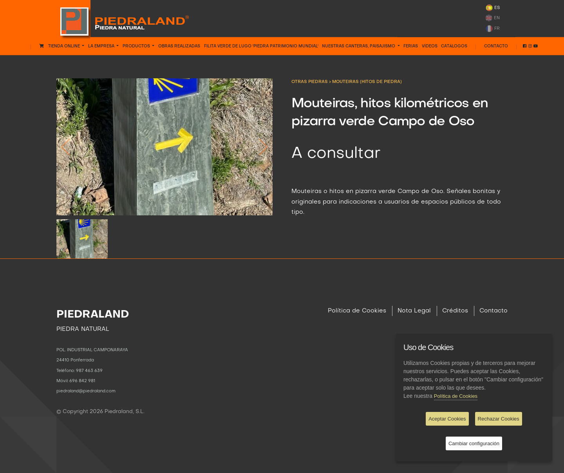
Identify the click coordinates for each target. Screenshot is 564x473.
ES (492, 8)
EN (492, 18)
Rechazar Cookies (498, 419)
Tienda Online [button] (60, 46)
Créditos (455, 311)
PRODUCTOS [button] (137, 46)
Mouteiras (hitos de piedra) (367, 82)
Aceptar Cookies (447, 419)
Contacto (496, 46)
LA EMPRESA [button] (102, 46)
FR (492, 28)
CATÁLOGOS (454, 46)
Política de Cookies (357, 311)
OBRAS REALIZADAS (179, 46)
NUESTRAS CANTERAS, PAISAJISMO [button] (359, 46)
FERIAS (410, 46)
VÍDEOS (429, 46)
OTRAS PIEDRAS (310, 82)
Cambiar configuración (473, 443)
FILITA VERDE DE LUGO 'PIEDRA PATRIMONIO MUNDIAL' (261, 46)
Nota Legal (414, 311)
